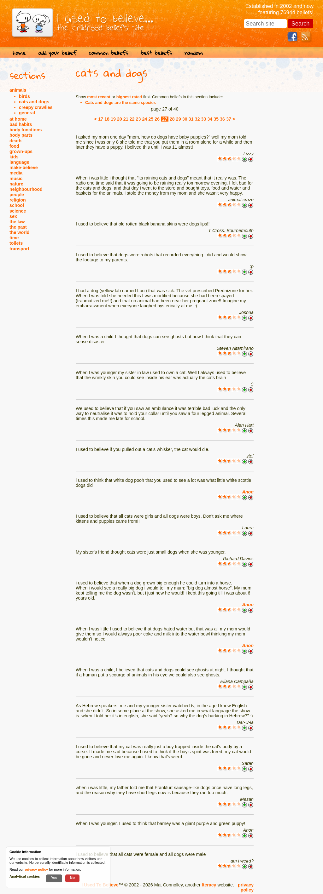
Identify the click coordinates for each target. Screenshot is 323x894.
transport (19, 248)
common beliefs (108, 53)
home (19, 53)
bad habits (20, 124)
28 (172, 119)
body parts (20, 135)
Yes (54, 877)
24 (144, 119)
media (15, 172)
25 (150, 119)
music (15, 178)
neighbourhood (26, 189)
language (19, 162)
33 (203, 119)
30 (184, 119)
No (72, 877)
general (27, 112)
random (194, 53)
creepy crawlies (36, 107)
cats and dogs (34, 101)
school (16, 205)
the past (18, 227)
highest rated (129, 96)
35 (216, 119)
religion (17, 199)
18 (106, 119)
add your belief (57, 53)
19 (113, 119)
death (15, 140)
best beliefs (156, 53)
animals (17, 90)
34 (209, 119)
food (14, 146)
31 (191, 119)
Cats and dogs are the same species (120, 102)
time (14, 237)
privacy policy (246, 887)
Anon (248, 491)
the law (17, 221)
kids (14, 156)
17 (100, 119)
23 (138, 119)
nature (16, 183)
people (16, 194)
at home (18, 119)
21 (125, 119)
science (17, 211)
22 (132, 119)
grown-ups (20, 151)
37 (228, 119)
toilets (16, 243)
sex (13, 216)
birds (24, 96)
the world (19, 232)
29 (178, 119)
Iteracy (209, 884)
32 (197, 119)
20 (119, 119)
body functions (25, 129)
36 (222, 119)
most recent (98, 96)
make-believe (23, 167)
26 (157, 119)
